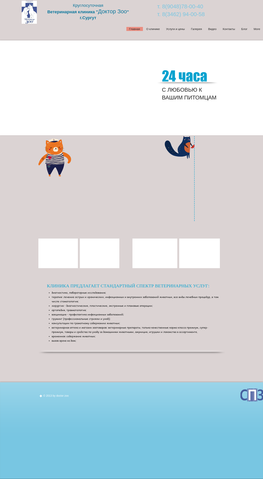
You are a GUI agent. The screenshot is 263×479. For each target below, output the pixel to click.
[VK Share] (236, 144)
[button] (58, 253)
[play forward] (115, 253)
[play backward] (43, 253)
